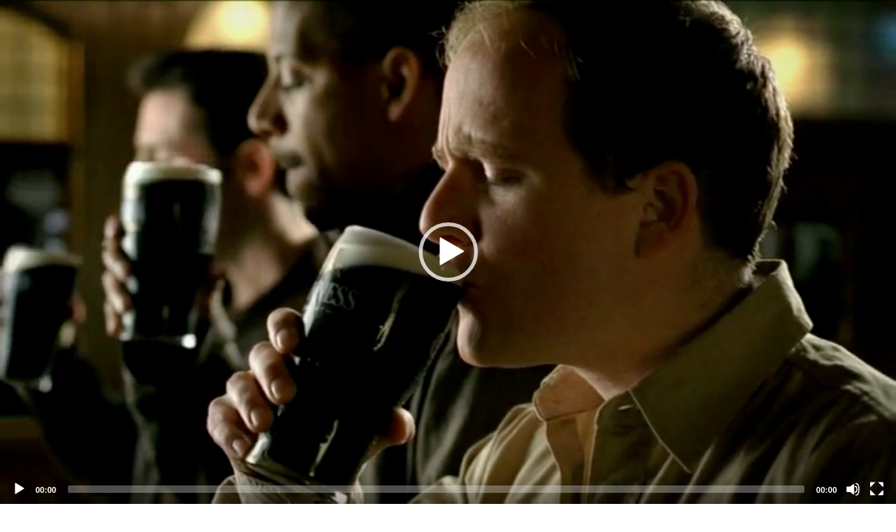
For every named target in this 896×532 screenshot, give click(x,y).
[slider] (436, 489)
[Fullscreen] (876, 489)
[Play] (19, 489)
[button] (448, 252)
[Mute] (853, 489)
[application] (448, 252)
